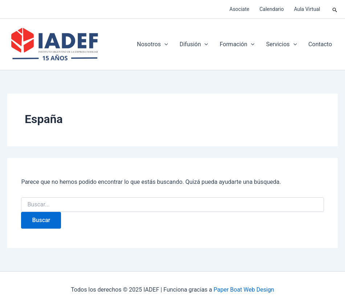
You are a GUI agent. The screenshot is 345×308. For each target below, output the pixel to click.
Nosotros (152, 44)
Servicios (281, 44)
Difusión (193, 44)
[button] (335, 9)
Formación (237, 44)
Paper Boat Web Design (244, 289)
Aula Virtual (307, 9)
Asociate (239, 9)
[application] (164, 44)
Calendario (271, 9)
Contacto (320, 44)
